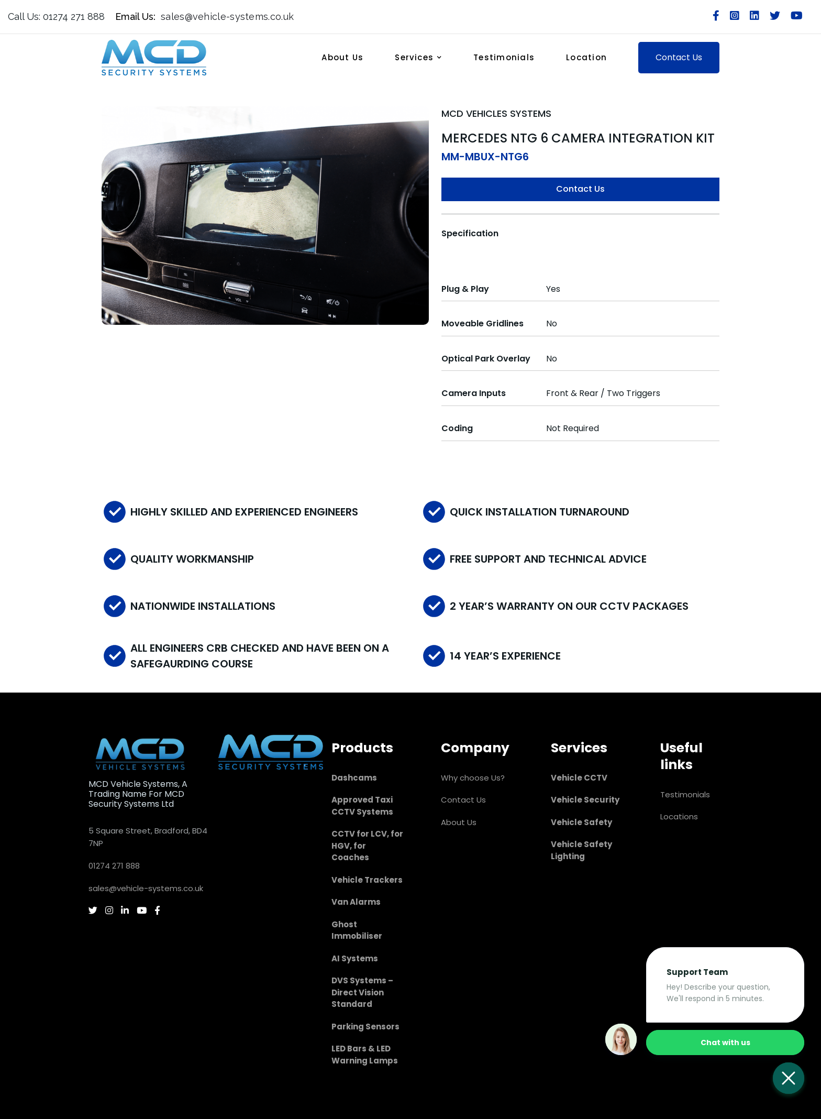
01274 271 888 (114, 865)
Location (586, 57)
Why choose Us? (473, 777)
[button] (423, 57)
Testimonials (504, 57)
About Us (342, 57)
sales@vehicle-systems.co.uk (145, 888)
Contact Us (580, 189)
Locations (679, 816)
